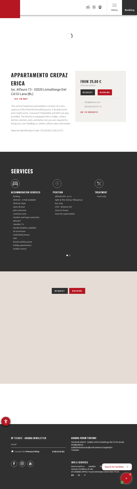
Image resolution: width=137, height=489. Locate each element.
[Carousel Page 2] (70, 255)
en (72, 475)
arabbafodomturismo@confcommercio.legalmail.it (91, 447)
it (85, 475)
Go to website (89, 112)
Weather (92, 466)
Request (88, 92)
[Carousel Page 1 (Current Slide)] (67, 255)
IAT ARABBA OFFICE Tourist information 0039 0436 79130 (95, 472)
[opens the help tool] (5, 421)
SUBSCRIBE (58, 457)
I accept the (26, 457)
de (79, 475)
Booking (105, 92)
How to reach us (78, 466)
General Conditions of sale (82, 469)
